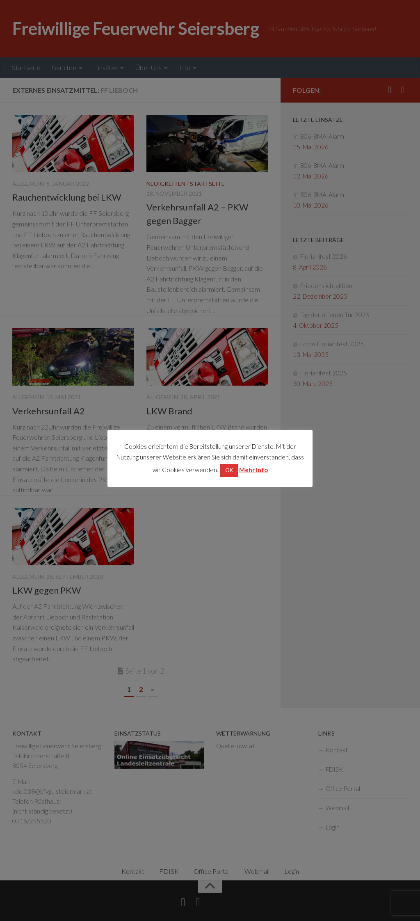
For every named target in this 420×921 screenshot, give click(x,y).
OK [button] (229, 470)
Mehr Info (253, 469)
